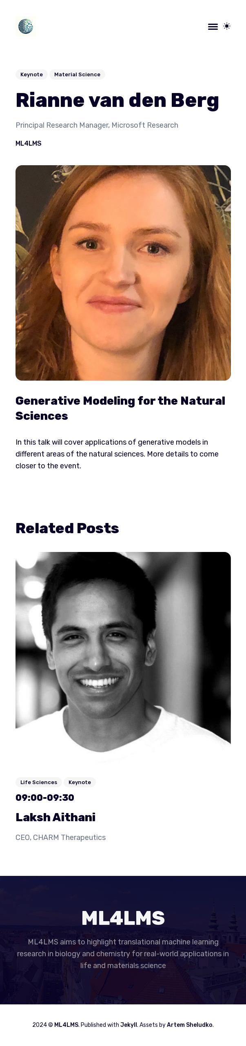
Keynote (31, 74)
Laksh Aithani (55, 817)
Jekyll (128, 1025)
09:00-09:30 (45, 797)
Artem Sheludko (190, 1025)
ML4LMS (29, 143)
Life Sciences (38, 782)
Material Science (77, 74)
